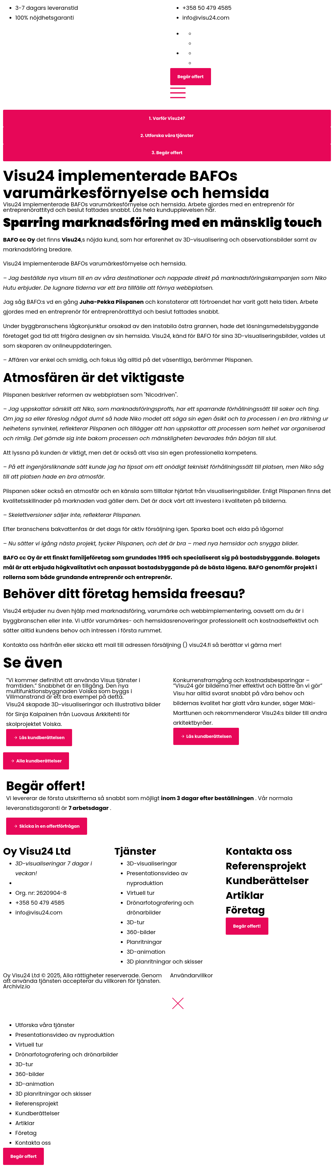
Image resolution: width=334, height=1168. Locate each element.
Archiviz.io (16, 986)
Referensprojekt (266, 866)
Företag (245, 910)
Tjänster (135, 851)
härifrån (51, 645)
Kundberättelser (267, 880)
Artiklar (245, 895)
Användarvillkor (191, 975)
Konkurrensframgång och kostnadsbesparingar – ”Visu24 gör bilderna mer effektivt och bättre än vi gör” (248, 682)
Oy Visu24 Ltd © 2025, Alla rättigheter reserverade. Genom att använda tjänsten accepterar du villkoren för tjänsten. (82, 978)
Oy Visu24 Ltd (37, 851)
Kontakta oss (259, 851)
